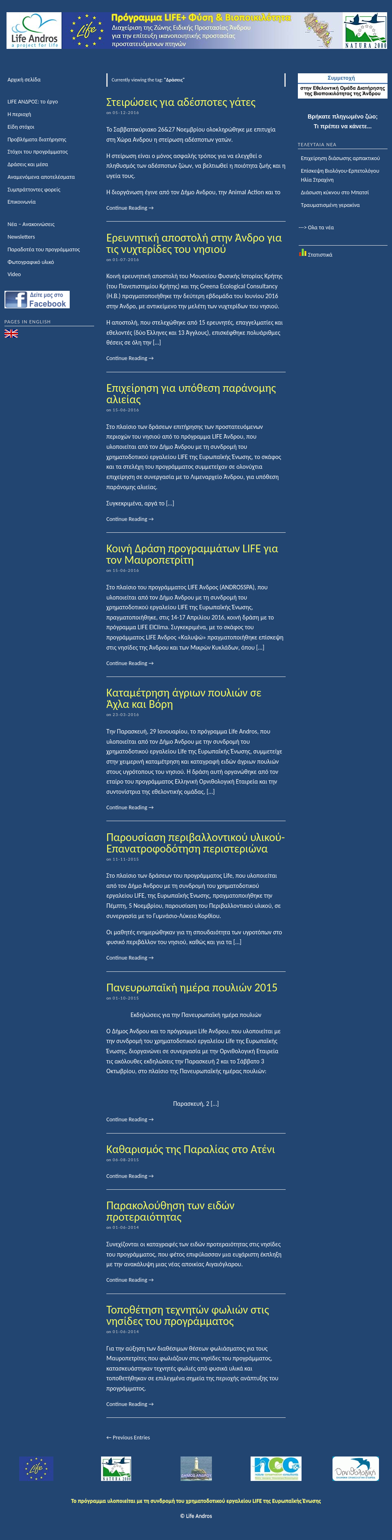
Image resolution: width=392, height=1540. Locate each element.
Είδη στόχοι (20, 126)
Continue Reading (130, 207)
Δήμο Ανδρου (198, 192)
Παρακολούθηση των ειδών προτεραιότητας (170, 1211)
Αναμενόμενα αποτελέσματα (41, 177)
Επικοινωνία (21, 201)
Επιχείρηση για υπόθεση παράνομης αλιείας (191, 393)
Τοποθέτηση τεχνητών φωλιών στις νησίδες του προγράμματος (187, 1315)
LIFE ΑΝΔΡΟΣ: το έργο (32, 101)
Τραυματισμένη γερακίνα (330, 205)
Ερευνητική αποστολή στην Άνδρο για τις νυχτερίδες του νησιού (194, 243)
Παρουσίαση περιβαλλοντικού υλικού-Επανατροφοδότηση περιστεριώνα (195, 843)
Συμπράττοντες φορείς (33, 189)
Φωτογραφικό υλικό (30, 262)
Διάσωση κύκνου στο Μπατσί (335, 192)
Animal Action (246, 192)
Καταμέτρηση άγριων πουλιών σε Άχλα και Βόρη (184, 698)
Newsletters (21, 236)
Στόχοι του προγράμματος (37, 151)
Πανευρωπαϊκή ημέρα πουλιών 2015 (191, 987)
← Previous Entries (128, 1437)
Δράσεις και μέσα (27, 164)
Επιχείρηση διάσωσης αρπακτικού (340, 158)
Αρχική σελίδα (23, 79)
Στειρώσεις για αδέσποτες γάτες (180, 102)
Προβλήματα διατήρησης (36, 139)
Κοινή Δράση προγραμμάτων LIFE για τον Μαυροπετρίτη (192, 554)
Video (14, 274)
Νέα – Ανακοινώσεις (30, 224)
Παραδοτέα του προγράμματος (43, 249)
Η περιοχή (19, 114)
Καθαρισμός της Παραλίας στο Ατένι (190, 1149)
